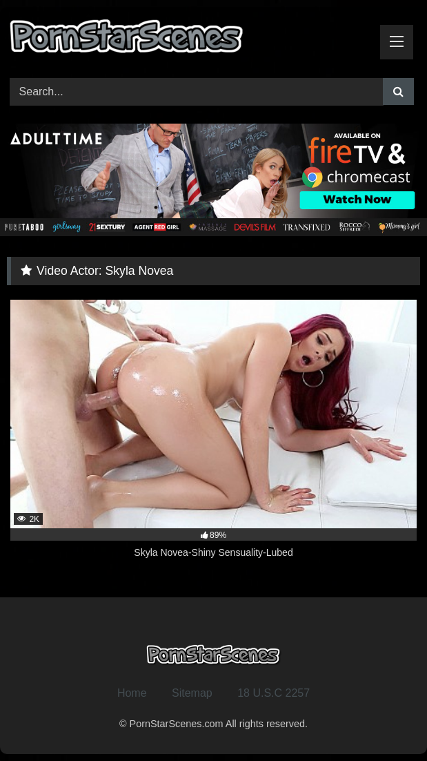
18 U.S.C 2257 (273, 693)
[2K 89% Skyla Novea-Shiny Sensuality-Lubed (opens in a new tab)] (213, 437)
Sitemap (192, 693)
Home (132, 693)
